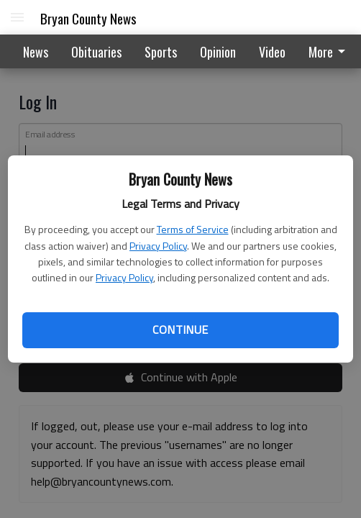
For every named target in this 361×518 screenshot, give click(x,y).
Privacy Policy (158, 245)
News (35, 51)
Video (272, 51)
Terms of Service (193, 229)
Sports (161, 51)
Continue (180, 329)
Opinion (218, 51)
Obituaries (96, 51)
